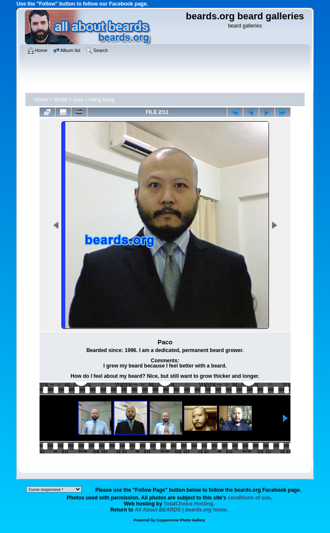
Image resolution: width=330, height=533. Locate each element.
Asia (77, 100)
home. (182, 510)
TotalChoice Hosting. (189, 504)
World (60, 100)
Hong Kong (101, 100)
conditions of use (249, 498)
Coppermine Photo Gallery (180, 520)
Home (41, 100)
